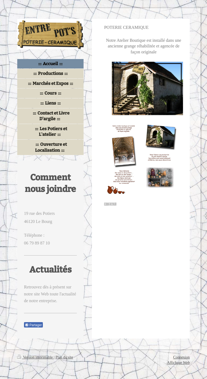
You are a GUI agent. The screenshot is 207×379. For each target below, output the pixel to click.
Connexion (181, 357)
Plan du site (64, 357)
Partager (33, 325)
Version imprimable (35, 357)
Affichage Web (178, 363)
